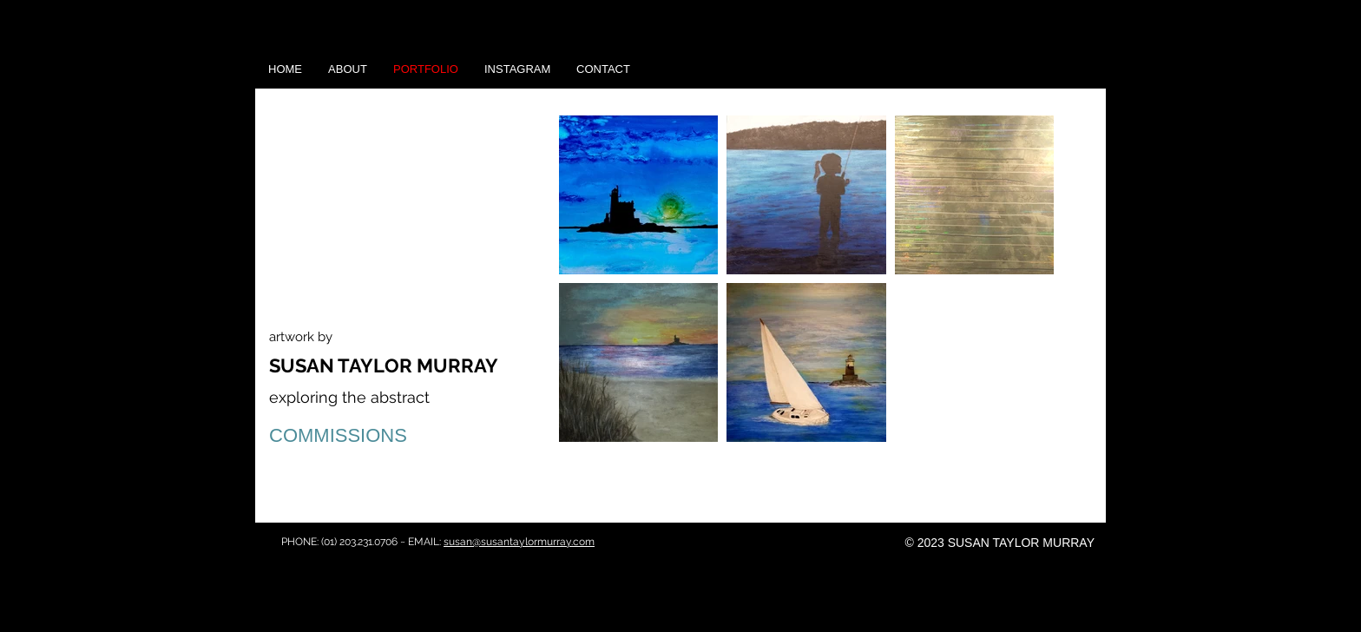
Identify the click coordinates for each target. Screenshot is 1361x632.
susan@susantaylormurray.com (519, 542)
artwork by (300, 337)
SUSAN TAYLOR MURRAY (383, 365)
